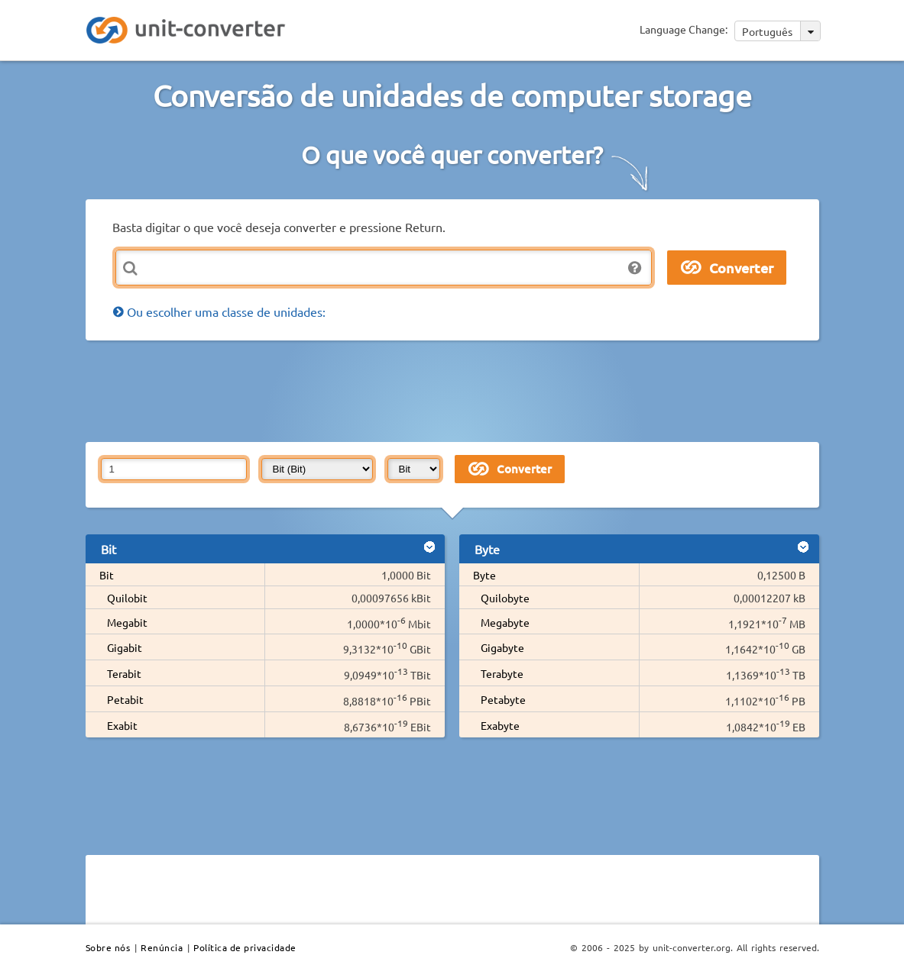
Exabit (122, 725)
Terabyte (502, 673)
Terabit (124, 673)
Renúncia (162, 947)
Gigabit (124, 647)
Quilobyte (505, 598)
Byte (484, 575)
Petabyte (503, 699)
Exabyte (500, 725)
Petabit (125, 699)
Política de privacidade (244, 947)
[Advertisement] (456, 390)
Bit (106, 575)
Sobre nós (108, 947)
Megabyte (505, 622)
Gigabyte (502, 647)
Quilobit (127, 598)
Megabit (127, 622)
